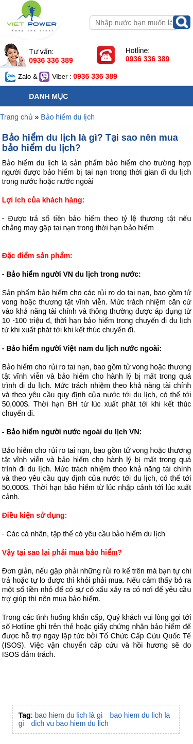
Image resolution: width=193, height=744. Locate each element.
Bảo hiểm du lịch (68, 117)
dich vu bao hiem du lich (70, 723)
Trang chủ (16, 117)
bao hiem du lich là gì (68, 715)
